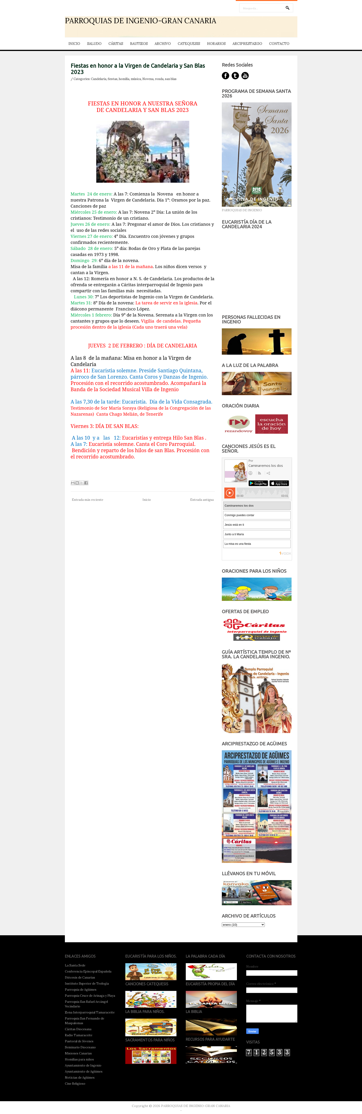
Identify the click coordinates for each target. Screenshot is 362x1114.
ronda (159, 79)
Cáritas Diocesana (78, 1029)
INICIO (74, 43)
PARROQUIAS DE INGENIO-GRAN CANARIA (140, 20)
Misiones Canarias (78, 1053)
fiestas (112, 79)
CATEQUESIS (189, 43)
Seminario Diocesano (80, 1047)
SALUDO (94, 43)
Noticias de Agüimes (80, 1078)
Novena (147, 79)
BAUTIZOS (139, 43)
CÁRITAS (115, 43)
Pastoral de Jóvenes (79, 1041)
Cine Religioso (75, 1084)
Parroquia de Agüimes (80, 990)
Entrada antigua (202, 500)
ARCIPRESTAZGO (247, 43)
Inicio (147, 500)
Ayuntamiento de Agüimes (84, 1072)
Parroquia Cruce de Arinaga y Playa (90, 996)
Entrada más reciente (87, 500)
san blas (170, 79)
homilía (124, 79)
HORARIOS (216, 43)
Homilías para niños (79, 1059)
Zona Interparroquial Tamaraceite (90, 1012)
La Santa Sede (75, 965)
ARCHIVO (163, 43)
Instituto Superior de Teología (87, 984)
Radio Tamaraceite (78, 1035)
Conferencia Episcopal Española (88, 971)
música (136, 79)
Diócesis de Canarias (80, 977)
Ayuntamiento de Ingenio (83, 1065)
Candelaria (98, 79)
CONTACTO (279, 43)
